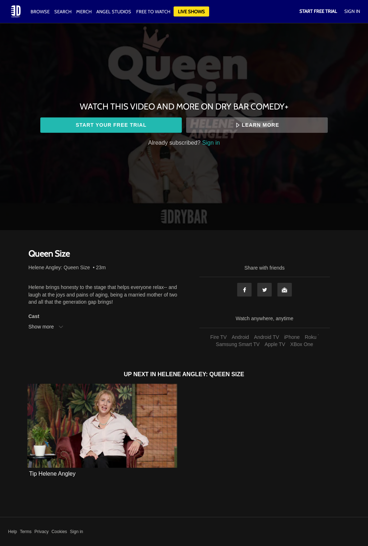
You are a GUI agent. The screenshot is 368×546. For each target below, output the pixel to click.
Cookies (59, 531)
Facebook (244, 290)
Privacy (41, 531)
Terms (26, 531)
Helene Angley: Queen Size (59, 267)
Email (284, 290)
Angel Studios (113, 11)
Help (12, 531)
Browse (41, 11)
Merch (84, 11)
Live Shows (191, 11)
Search (63, 11)
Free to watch (153, 11)
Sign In (352, 11)
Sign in (211, 142)
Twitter (264, 290)
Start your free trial (111, 125)
